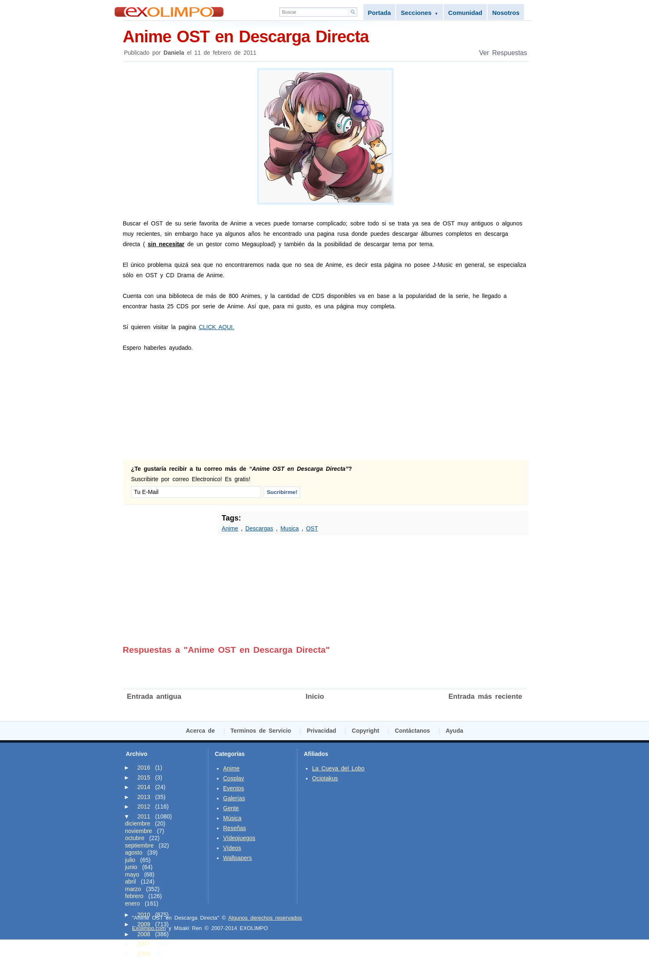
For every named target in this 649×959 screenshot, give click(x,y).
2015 (143, 777)
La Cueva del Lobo (338, 768)
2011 (143, 816)
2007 (143, 943)
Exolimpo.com (149, 928)
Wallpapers (237, 858)
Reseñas (234, 828)
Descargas (259, 528)
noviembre (138, 831)
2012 (143, 806)
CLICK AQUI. (216, 327)
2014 (143, 787)
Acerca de (200, 730)
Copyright (365, 730)
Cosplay (233, 778)
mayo (132, 874)
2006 (143, 953)
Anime (230, 528)
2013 (143, 797)
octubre (134, 838)
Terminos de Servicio (261, 730)
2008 (143, 934)
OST (312, 528)
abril (130, 881)
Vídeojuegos (239, 838)
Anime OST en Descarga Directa (325, 36)
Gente (231, 808)
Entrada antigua (154, 696)
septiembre (139, 845)
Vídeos (232, 848)
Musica (289, 528)
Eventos (233, 788)
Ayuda (454, 730)
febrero (134, 896)
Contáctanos (412, 730)
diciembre (137, 823)
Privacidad (321, 730)
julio (130, 860)
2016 (143, 767)
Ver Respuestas (503, 52)
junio (131, 867)
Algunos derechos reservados (265, 918)
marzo (133, 889)
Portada (379, 12)
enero (132, 903)
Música (232, 818)
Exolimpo (169, 12)
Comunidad (465, 12)
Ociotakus (325, 778)
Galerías (234, 798)
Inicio (315, 696)
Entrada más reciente (485, 696)
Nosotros (505, 12)
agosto (133, 852)
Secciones (419, 12)
